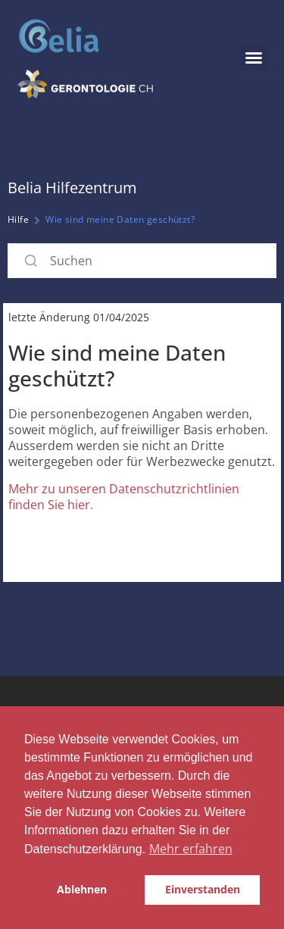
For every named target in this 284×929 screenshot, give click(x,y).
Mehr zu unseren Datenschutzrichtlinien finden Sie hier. (123, 496)
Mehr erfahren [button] (191, 848)
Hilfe (18, 219)
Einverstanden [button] (202, 889)
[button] (253, 57)
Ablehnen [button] (82, 889)
